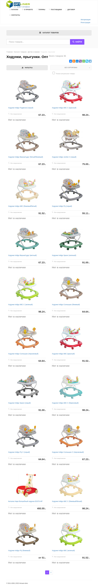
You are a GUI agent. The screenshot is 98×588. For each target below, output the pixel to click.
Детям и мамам (34, 52)
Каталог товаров (20, 52)
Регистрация (85, 22)
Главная (9, 52)
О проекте (27, 9)
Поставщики (55, 9)
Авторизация (85, 19)
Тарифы (40, 9)
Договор (70, 9)
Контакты (14, 15)
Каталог (13, 9)
